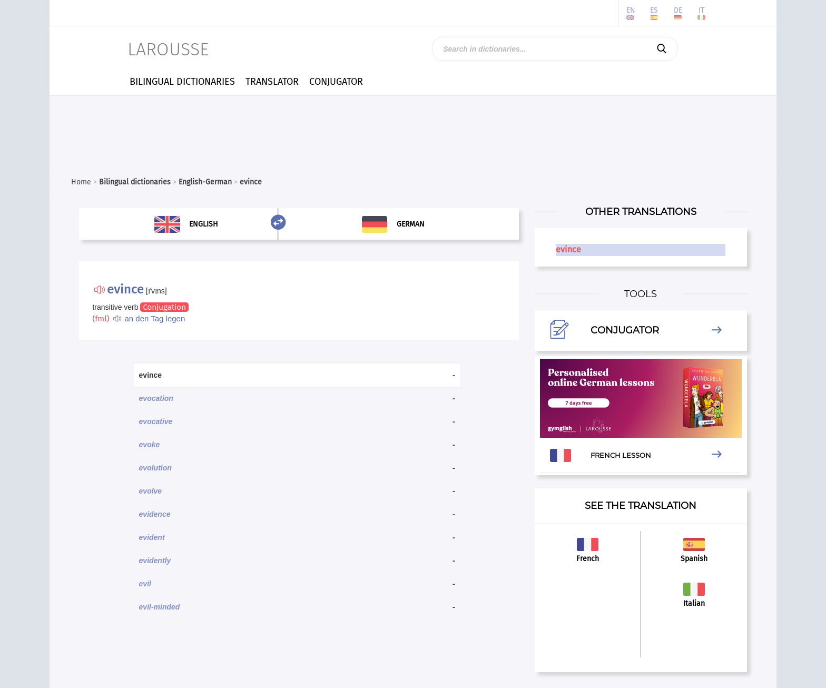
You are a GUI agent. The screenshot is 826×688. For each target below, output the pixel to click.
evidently (155, 560)
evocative (156, 421)
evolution (155, 468)
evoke (149, 444)
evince (568, 249)
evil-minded (159, 607)
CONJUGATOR (336, 81)
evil (145, 583)
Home (81, 182)
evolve (150, 491)
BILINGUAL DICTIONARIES (182, 81)
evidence (155, 514)
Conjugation (164, 307)
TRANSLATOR (272, 81)
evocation (156, 398)
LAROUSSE (168, 49)
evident (152, 537)
